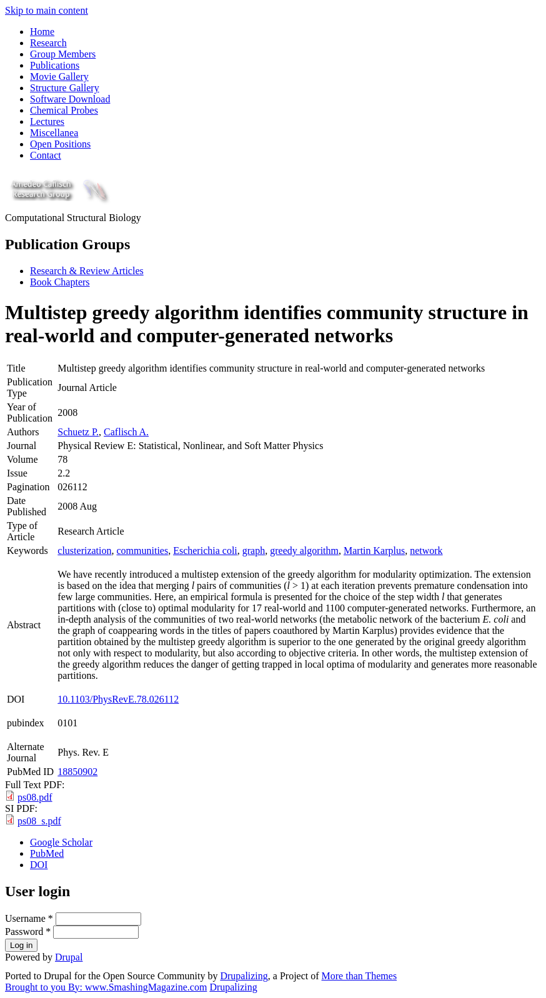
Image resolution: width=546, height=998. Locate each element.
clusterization (84, 550)
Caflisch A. (126, 432)
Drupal (68, 957)
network (426, 550)
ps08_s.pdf (39, 821)
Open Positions (60, 144)
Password (28, 931)
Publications (54, 65)
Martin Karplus (374, 550)
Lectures (47, 121)
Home (42, 31)
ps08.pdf (34, 797)
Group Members (63, 54)
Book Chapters (60, 282)
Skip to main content (46, 10)
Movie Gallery (59, 76)
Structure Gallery (64, 87)
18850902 (77, 771)
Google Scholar (61, 842)
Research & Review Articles (87, 270)
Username (29, 918)
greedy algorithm (304, 550)
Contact (45, 155)
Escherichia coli (205, 550)
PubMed (47, 853)
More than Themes (359, 976)
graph (253, 550)
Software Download (70, 99)
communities (143, 550)
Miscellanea (54, 132)
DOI (38, 864)
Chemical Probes (64, 110)
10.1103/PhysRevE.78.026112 (118, 699)
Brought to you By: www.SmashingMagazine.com (106, 987)
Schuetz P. (78, 432)
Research (48, 42)
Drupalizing (243, 976)
